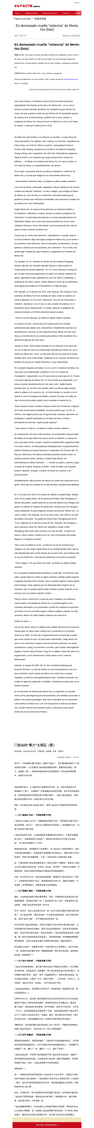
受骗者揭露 (40, 18)
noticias (66, 13)
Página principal (31, 13)
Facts (17, 13)
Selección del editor (50, 13)
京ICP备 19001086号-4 (47, 1125)
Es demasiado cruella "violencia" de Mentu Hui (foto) (47, 27)
